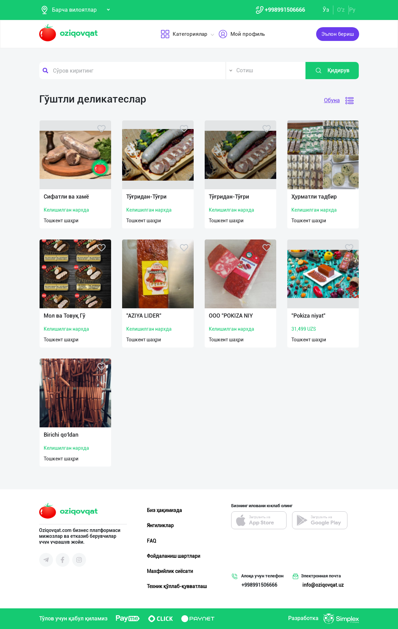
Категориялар (183, 34)
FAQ (151, 541)
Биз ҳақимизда (164, 510)
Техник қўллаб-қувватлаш (177, 586)
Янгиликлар (160, 525)
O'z (341, 10)
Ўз (326, 10)
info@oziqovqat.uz (323, 585)
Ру (352, 10)
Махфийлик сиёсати (170, 571)
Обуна (332, 100)
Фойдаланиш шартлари (173, 556)
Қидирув (332, 70)
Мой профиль (241, 34)
